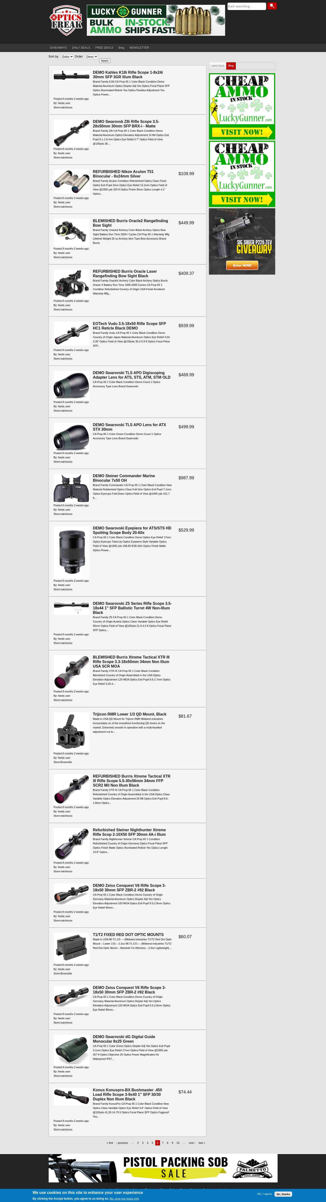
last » (202, 1142)
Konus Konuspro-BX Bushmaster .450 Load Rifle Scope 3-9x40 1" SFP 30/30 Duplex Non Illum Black (127, 1094)
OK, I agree (264, 1194)
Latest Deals (217, 65)
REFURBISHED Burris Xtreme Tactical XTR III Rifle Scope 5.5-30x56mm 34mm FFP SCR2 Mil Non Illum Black (132, 780)
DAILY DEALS (81, 47)
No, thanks (283, 1194)
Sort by (53, 56)
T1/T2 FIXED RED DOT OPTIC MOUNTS (128, 935)
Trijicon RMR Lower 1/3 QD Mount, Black (129, 714)
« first (110, 1142)
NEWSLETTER (139, 47)
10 (177, 1142)
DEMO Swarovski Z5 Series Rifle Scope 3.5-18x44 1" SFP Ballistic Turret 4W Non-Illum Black (132, 608)
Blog (121, 47)
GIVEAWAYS (58, 47)
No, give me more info (124, 1198)
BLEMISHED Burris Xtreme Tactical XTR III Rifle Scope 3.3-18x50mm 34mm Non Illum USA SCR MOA (131, 661)
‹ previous (122, 1142)
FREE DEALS (104, 47)
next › (192, 1142)
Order (79, 56)
